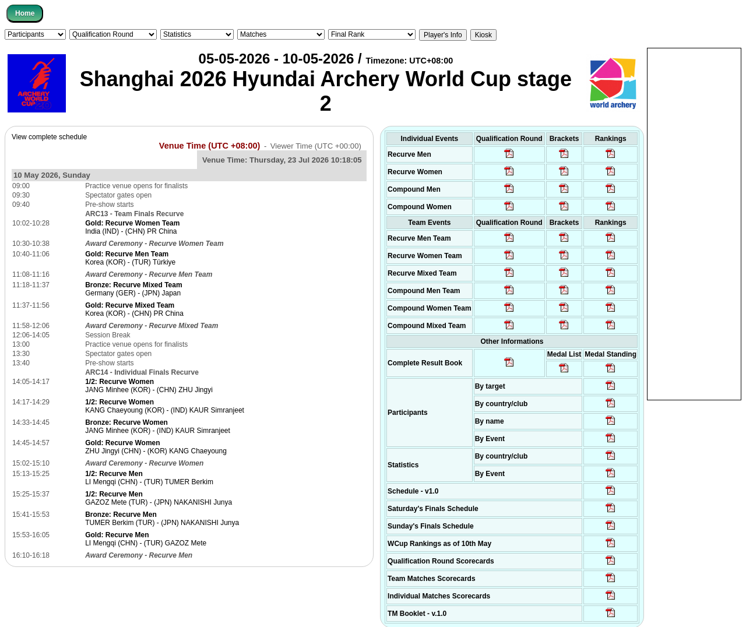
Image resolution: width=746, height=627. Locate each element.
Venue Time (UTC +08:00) (210, 145)
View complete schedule (49, 137)
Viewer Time (315, 146)
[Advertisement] (694, 223)
